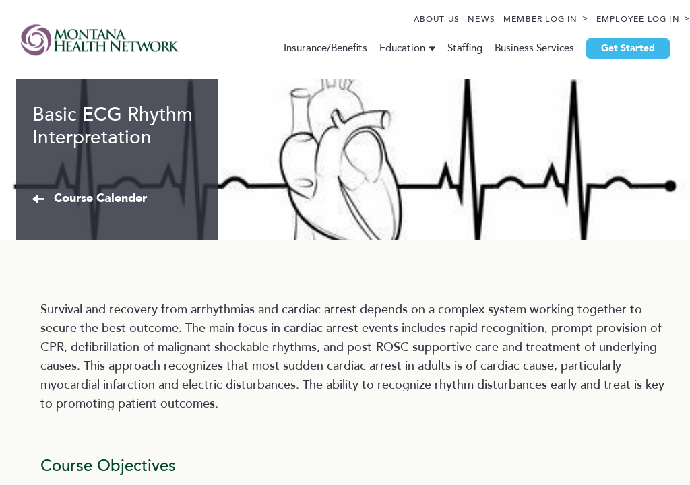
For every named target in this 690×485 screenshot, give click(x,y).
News (450, 19)
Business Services (523, 48)
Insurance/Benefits (314, 48)
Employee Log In (606, 19)
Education (391, 48)
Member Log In (509, 19)
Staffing (453, 48)
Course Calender (179, 315)
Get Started (617, 48)
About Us (405, 19)
